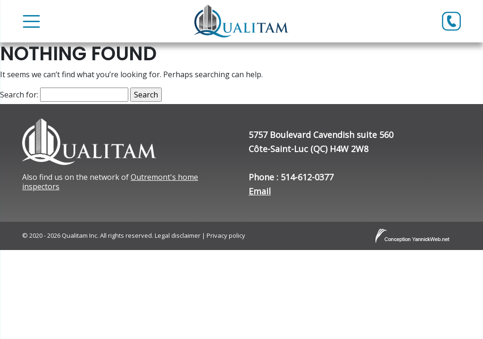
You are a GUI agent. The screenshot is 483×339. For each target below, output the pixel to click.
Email (260, 191)
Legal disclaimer (177, 235)
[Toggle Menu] (31, 21)
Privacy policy (226, 235)
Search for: (19, 94)
